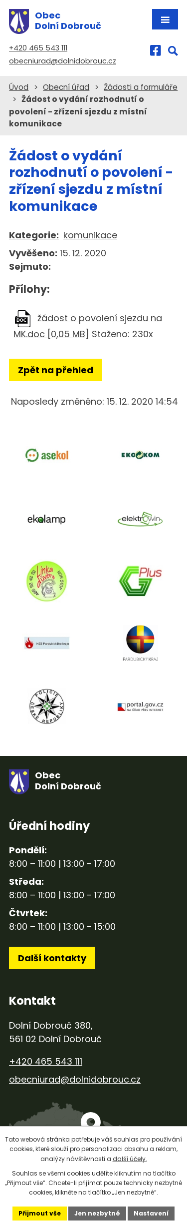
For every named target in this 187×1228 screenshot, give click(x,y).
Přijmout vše (39, 1213)
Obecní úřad (66, 87)
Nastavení (151, 1213)
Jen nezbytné (97, 1213)
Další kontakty (52, 958)
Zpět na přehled (55, 370)
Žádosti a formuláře (141, 87)
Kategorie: (34, 235)
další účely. (130, 1159)
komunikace (90, 235)
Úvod (18, 87)
